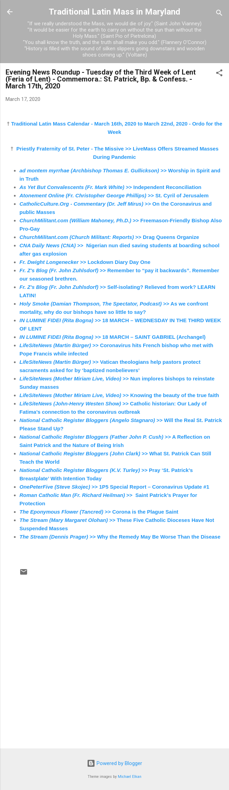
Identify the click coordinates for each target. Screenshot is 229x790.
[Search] (219, 14)
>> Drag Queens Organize (109, 237)
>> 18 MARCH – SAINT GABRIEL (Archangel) (112, 337)
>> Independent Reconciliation (110, 187)
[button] (219, 74)
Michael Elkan (129, 776)
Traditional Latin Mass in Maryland (114, 12)
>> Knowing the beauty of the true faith (119, 395)
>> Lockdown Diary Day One (84, 262)
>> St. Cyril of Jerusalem (113, 195)
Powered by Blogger (114, 763)
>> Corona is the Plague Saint (98, 512)
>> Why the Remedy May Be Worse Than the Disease (119, 537)
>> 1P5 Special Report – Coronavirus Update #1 (114, 487)
